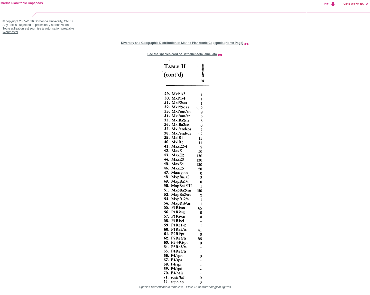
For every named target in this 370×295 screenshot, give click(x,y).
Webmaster (10, 32)
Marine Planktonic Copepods (22, 3)
